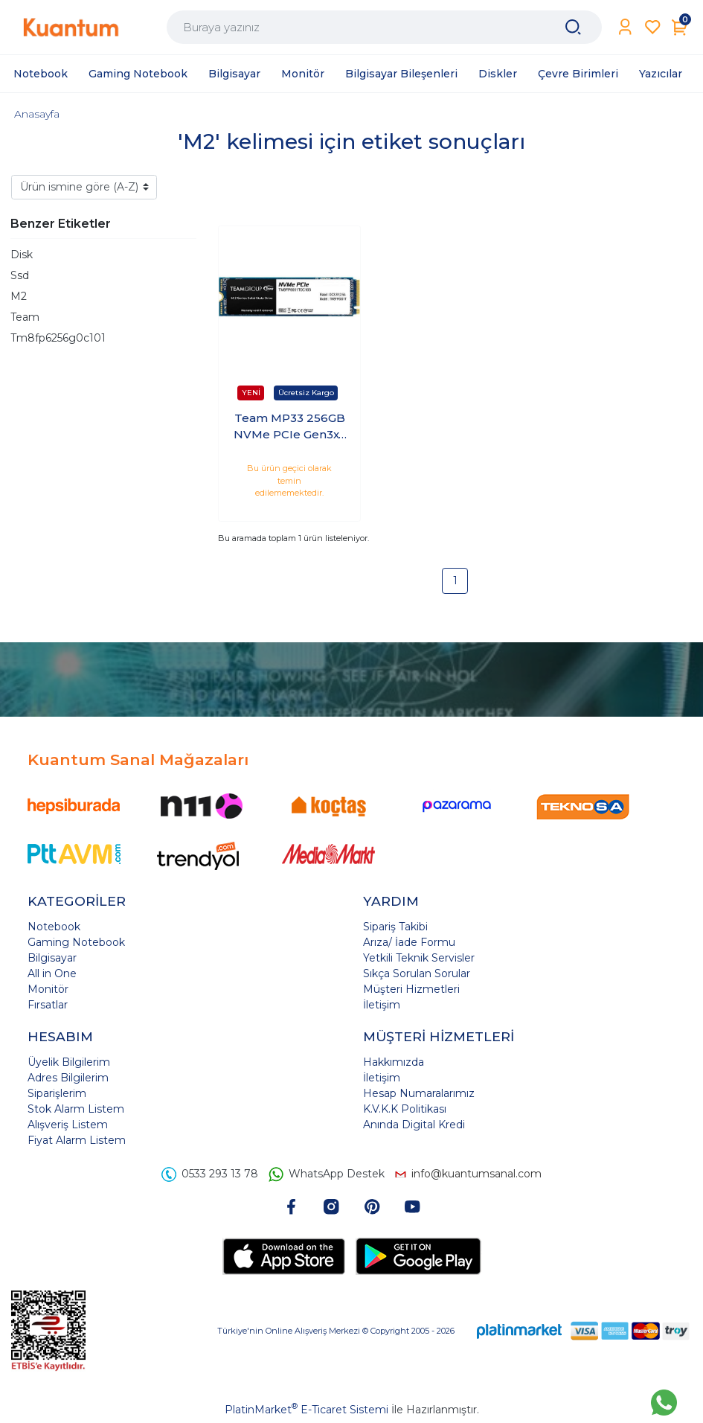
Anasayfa (37, 114)
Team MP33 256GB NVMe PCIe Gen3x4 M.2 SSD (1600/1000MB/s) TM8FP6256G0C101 (290, 427)
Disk (21, 254)
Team (24, 317)
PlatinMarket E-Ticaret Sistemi (306, 1409)
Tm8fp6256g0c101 (58, 338)
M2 (18, 296)
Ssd (19, 275)
